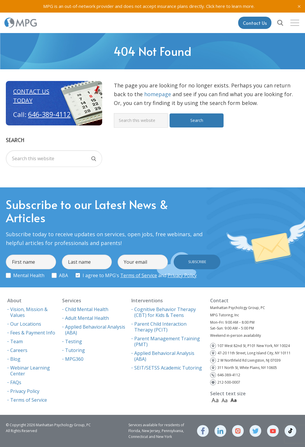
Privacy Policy (182, 275)
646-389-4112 (49, 114)
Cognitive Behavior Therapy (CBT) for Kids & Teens (165, 312)
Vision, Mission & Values (29, 312)
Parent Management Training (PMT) (167, 341)
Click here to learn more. (230, 6)
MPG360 (74, 359)
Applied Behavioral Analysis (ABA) (95, 330)
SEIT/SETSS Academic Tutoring (168, 368)
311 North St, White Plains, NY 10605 (247, 367)
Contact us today (31, 95)
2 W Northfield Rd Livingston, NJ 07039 (248, 360)
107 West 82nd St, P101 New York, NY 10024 (253, 345)
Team (16, 341)
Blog (15, 359)
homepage (157, 94)
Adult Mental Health (87, 318)
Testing (73, 341)
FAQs (15, 382)
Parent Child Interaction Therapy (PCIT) (160, 327)
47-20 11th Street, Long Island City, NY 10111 (254, 353)
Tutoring (75, 350)
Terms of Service (138, 275)
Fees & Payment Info (32, 332)
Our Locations (25, 324)
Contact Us (255, 23)
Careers (18, 350)
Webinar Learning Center (30, 371)
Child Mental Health (86, 309)
